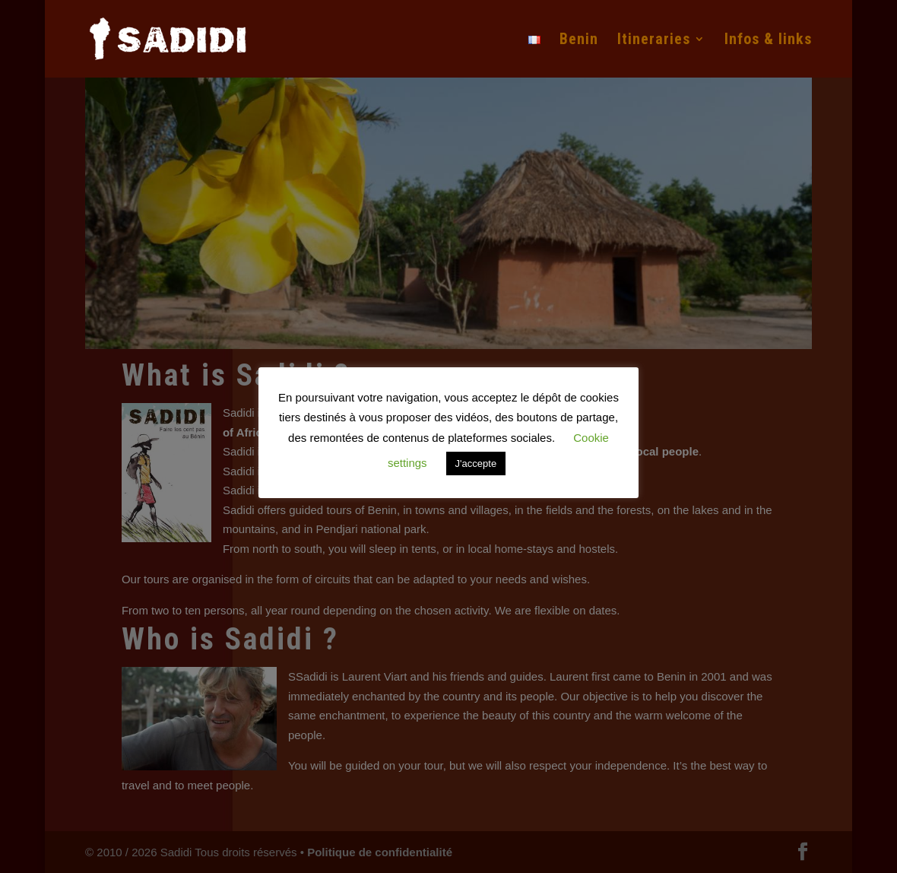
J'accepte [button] (476, 463)
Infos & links (768, 40)
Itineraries (653, 40)
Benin (578, 40)
